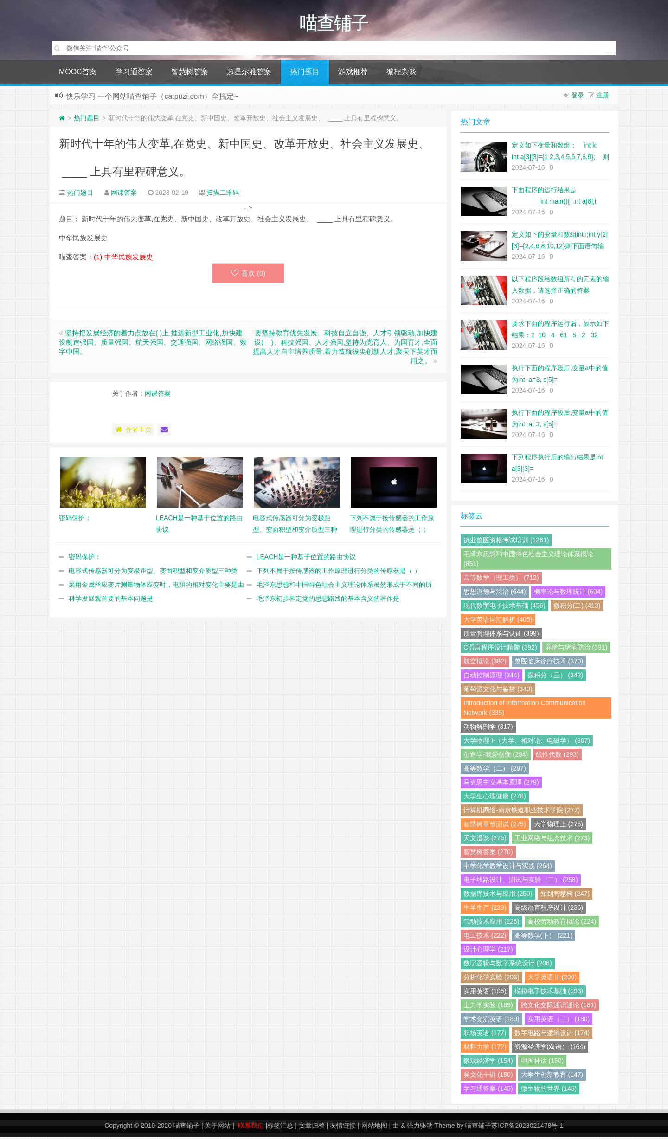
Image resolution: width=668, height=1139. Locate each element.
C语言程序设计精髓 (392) (500, 649)
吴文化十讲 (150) (488, 1077)
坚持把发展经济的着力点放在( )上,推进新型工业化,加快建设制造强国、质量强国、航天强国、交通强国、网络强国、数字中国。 (153, 344)
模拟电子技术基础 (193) (549, 993)
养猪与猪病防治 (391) (576, 649)
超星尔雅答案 (249, 74)
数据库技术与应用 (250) (498, 896)
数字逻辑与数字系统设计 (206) (507, 965)
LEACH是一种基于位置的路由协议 (306, 559)
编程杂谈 (401, 74)
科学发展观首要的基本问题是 (111, 601)
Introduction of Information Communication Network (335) (524, 710)
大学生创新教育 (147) (552, 1077)
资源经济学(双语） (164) (549, 1049)
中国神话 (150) (542, 1063)
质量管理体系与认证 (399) (501, 635)
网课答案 (124, 195)
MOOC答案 (78, 74)
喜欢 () (248, 275)
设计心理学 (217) (488, 951)
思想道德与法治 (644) (494, 594)
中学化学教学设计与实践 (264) (507, 868)
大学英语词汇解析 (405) (498, 621)
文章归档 (312, 1128)
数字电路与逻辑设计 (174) (552, 1035)
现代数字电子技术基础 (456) (504, 607)
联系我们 (251, 1128)
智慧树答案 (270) (488, 854)
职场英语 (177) (485, 1035)
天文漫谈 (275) (485, 840)
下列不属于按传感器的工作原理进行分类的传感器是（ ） (339, 573)
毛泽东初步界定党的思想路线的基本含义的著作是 (328, 601)
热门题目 (305, 74)
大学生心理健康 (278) (494, 798)
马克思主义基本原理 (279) (501, 784)
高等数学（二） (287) (494, 770)
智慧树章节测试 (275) (494, 826)
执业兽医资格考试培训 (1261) (506, 542)
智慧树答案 (189, 74)
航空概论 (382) (485, 663)
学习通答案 (134, 74)
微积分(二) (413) (577, 607)
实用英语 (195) (485, 993)
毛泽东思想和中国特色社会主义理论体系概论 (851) (528, 561)
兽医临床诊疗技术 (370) (549, 663)
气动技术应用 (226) (491, 923)
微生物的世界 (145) (549, 1090)
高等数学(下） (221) (543, 937)
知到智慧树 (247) (565, 896)
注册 (602, 97)
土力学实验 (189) (488, 1007)
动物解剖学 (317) (488, 729)
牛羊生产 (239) (485, 910)
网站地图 (374, 1128)
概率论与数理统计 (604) (568, 594)
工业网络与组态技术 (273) (552, 840)
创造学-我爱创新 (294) (495, 756)
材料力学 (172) (485, 1049)
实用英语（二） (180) (558, 1021)
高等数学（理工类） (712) (501, 580)
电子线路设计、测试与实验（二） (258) (520, 882)
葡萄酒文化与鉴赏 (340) (498, 691)
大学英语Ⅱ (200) (552, 979)
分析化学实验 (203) (491, 979)
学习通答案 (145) (488, 1090)
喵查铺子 (186, 1128)
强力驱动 (420, 1128)
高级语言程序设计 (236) (549, 910)
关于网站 (218, 1128)
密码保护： (85, 559)
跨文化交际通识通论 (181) (559, 1007)
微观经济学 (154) (488, 1063)
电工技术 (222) (485, 937)
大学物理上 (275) (559, 826)
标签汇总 (280, 1128)
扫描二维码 (222, 195)
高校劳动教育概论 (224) (562, 923)
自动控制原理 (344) (491, 677)
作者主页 (133, 432)
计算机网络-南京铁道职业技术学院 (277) (521, 812)
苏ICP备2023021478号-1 (527, 1128)
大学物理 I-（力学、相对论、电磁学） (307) (526, 742)
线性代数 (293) (557, 756)
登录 (577, 97)
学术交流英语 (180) (491, 1021)
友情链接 (343, 1128)
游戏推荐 (353, 74)
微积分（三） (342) (555, 677)
